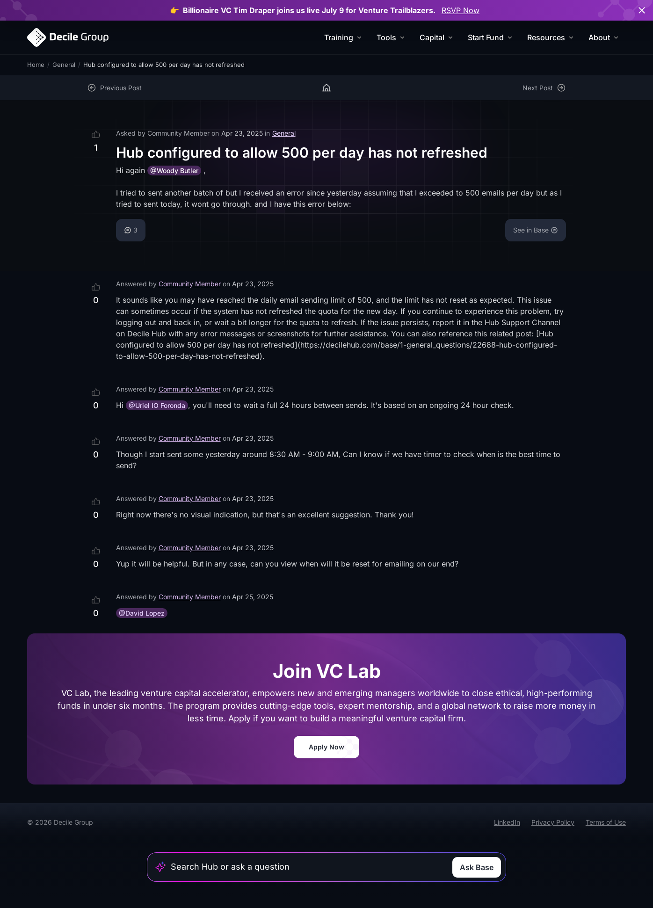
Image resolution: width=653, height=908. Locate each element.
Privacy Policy (552, 822)
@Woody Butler (174, 170)
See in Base (535, 230)
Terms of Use (606, 822)
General (63, 64)
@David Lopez (142, 613)
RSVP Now (460, 10)
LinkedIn (507, 822)
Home (35, 64)
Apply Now (326, 747)
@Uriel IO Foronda (157, 405)
